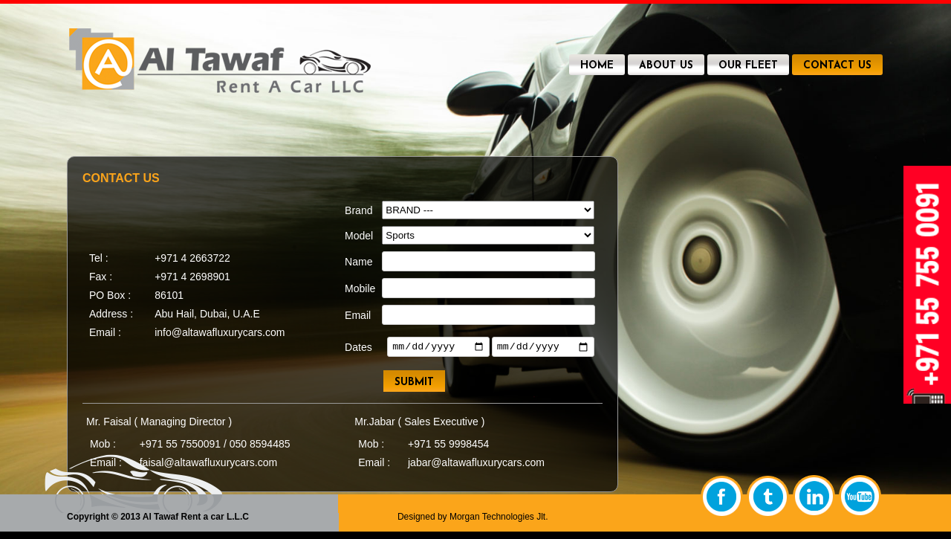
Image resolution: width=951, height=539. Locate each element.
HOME (597, 65)
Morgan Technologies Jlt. (498, 516)
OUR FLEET (748, 65)
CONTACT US (837, 65)
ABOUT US (666, 65)
